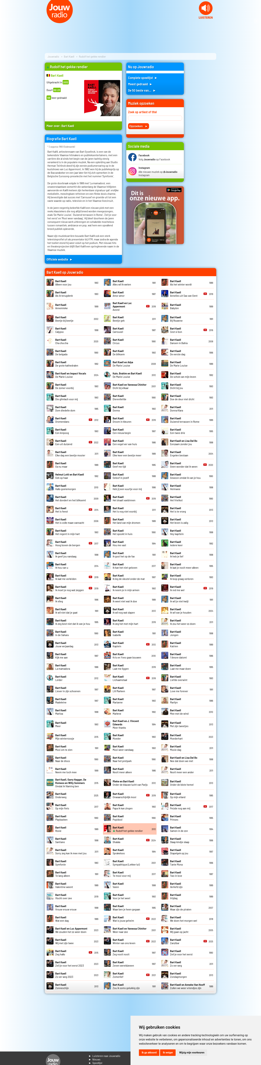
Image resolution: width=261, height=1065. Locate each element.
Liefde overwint (178, 678)
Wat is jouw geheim (123, 919)
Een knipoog (62, 431)
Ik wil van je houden (180, 610)
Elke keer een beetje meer (127, 453)
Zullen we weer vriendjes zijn (187, 986)
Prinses (175, 817)
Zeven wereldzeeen (123, 963)
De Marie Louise (123, 363)
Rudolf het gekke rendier (128, 829)
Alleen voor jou (63, 282)
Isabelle (118, 633)
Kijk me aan (61, 655)
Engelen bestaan (179, 453)
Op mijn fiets (62, 806)
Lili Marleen (119, 689)
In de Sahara (62, 633)
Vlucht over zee (63, 896)
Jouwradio (53, 56)
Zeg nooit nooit (121, 952)
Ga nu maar (61, 464)
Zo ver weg (176, 963)
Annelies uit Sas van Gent (183, 294)
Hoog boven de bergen (67, 543)
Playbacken (61, 817)
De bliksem (119, 352)
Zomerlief (118, 975)
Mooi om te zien (63, 748)
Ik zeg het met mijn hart (125, 622)
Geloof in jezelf (121, 476)
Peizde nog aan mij (180, 806)
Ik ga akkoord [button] (149, 1052)
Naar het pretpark (122, 759)
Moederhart (176, 736)
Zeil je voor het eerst (181, 952)
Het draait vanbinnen (124, 498)
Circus (118, 341)
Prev (4, 21)
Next (256, 21)
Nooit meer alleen (122, 770)
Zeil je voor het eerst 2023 (69, 963)
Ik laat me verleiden (65, 577)
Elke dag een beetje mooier (70, 453)
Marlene (118, 711)
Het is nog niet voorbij (125, 509)
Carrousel (118, 330)
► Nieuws (94, 1059)
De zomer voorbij (64, 386)
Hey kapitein (177, 532)
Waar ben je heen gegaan (126, 907)
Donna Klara (176, 408)
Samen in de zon (179, 829)
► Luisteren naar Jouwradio (104, 1055)
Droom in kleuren (122, 420)
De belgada (61, 352)
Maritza (60, 711)
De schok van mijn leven (183, 375)
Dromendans (62, 420)
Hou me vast (119, 543)
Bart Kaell (69, 56)
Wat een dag (62, 919)
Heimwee (175, 487)
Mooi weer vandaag (123, 748)
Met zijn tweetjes (179, 724)
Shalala (118, 840)
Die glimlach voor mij (66, 397)
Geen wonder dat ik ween (183, 464)
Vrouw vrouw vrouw (65, 907)
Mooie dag (175, 748)
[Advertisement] (202, 115)
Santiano (60, 840)
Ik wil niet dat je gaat (66, 610)
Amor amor (119, 294)
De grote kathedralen (66, 363)
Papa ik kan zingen (123, 806)
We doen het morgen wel (183, 919)
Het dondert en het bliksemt (70, 498)
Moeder (118, 736)
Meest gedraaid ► (140, 84)
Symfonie (60, 862)
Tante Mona (176, 862)
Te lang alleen (62, 874)
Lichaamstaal (120, 678)
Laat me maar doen (180, 667)
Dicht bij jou (176, 386)
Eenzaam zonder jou (183, 442)
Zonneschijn (62, 986)
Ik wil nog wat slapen (124, 610)
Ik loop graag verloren (181, 577)
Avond (122, 306)
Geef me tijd (119, 464)
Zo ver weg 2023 (64, 975)
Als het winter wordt (181, 282)
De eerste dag (177, 352)
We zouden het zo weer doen (71, 930)
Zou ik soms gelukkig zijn (126, 986)
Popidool (118, 817)
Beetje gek (119, 318)
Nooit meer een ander (182, 770)
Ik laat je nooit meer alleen (184, 566)
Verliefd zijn (176, 885)
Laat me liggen (121, 667)
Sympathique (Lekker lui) (126, 862)
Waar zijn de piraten (180, 907)
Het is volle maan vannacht (69, 521)
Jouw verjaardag (64, 644)
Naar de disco (62, 759)
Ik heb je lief (176, 554)
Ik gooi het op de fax (124, 554)
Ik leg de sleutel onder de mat (129, 577)
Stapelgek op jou (179, 851)
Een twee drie (177, 431)
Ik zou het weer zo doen (183, 622)
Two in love (176, 874)
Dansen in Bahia (179, 341)
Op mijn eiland (177, 795)
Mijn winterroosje (64, 736)
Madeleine (60, 700)
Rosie (60, 829)
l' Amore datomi (178, 655)
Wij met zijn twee (64, 941)
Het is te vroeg (178, 509)
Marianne (118, 700)
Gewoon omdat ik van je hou (185, 476)
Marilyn (175, 700)
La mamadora (62, 667)
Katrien (175, 644)
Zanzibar (175, 941)
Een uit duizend (63, 442)
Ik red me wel (177, 588)
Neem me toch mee (66, 770)
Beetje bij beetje (64, 318)
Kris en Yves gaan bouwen (127, 655)
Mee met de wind (179, 711)
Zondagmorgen (178, 975)
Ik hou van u (61, 566)
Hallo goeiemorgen (65, 487)
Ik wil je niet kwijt (179, 599)
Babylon (175, 306)
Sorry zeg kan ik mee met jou (71, 851)
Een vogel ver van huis (125, 442)
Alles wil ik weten (122, 282)
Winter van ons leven (124, 941)
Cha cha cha (61, 341)
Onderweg (60, 795)
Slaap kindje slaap (179, 840)
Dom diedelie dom (65, 408)
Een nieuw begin (122, 431)
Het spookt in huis (122, 532)
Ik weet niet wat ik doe (125, 599)
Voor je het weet (121, 896)
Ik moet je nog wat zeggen (69, 588)
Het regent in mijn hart (67, 532)
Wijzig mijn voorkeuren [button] (191, 1052)
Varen (118, 885)
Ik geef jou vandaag (65, 554)
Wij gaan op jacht (179, 930)
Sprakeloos (119, 851)
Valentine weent (64, 885)
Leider (60, 678)
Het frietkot (176, 498)
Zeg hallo (60, 952)
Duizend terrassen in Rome (184, 420)
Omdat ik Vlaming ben (70, 783)
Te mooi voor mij (122, 874)
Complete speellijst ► (143, 78)
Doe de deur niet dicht (182, 397)
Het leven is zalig (179, 521)
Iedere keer (176, 543)
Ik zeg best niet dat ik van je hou (72, 622)
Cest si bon (176, 330)
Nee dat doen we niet (183, 759)
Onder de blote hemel (181, 783)
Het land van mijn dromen (126, 521)
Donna (118, 408)
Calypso (60, 330)
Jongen (175, 633)
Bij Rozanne (176, 318)
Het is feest (61, 509)
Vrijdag (175, 896)
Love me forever (179, 689)
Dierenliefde (119, 397)
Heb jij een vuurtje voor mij (127, 487)
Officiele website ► (60, 259)
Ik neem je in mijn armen (126, 588)
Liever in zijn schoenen (67, 689)
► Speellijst (95, 1062)
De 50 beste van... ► (142, 90)
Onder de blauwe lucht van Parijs (130, 783)
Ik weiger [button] (168, 1052)
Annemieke (61, 306)
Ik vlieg (60, 599)
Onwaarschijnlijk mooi (124, 795)
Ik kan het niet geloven (125, 566)
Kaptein (118, 644)
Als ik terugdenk (64, 294)
